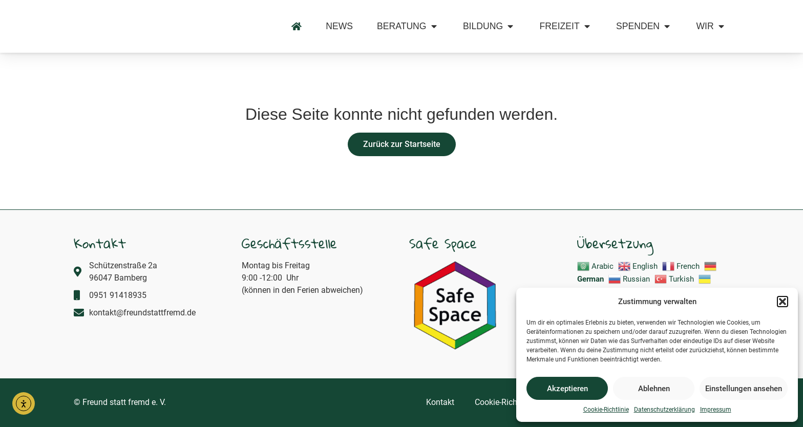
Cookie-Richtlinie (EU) (513, 403)
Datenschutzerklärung (664, 409)
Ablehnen (654, 388)
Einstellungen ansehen (743, 388)
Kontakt (440, 403)
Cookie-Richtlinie (606, 409)
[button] (782, 296)
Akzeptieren (567, 388)
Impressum (715, 409)
